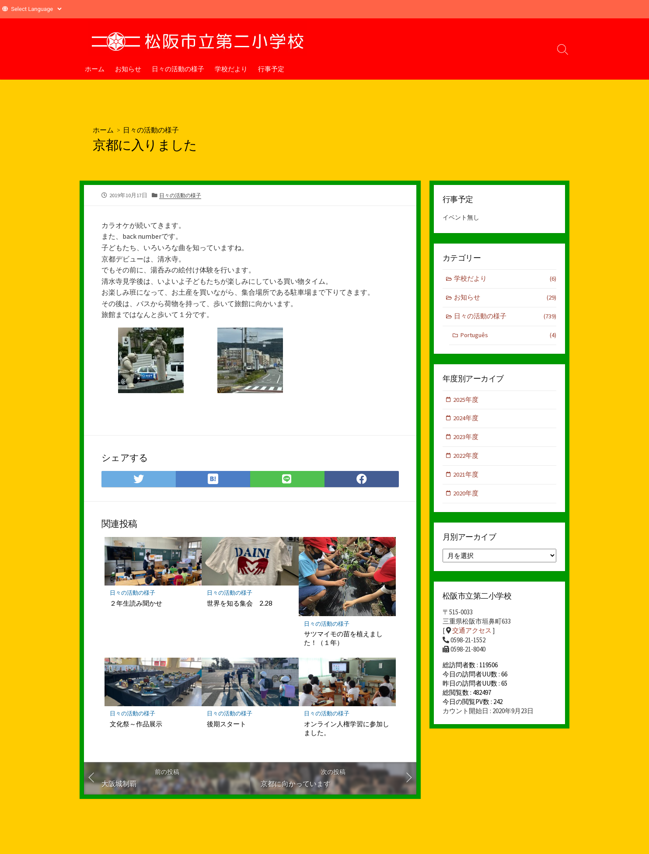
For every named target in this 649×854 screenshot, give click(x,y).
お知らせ (128, 69)
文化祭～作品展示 (136, 724)
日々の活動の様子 (178, 69)
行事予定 (271, 69)
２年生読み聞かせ (136, 603)
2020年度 (466, 496)
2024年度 (466, 420)
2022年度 (466, 458)
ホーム (95, 69)
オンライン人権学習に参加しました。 (346, 728)
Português (508, 336)
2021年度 (466, 477)
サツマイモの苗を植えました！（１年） (343, 638)
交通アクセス (472, 633)
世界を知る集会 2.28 (239, 603)
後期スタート (226, 724)
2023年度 (466, 439)
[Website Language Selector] (36, 9)
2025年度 (466, 401)
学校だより (231, 69)
